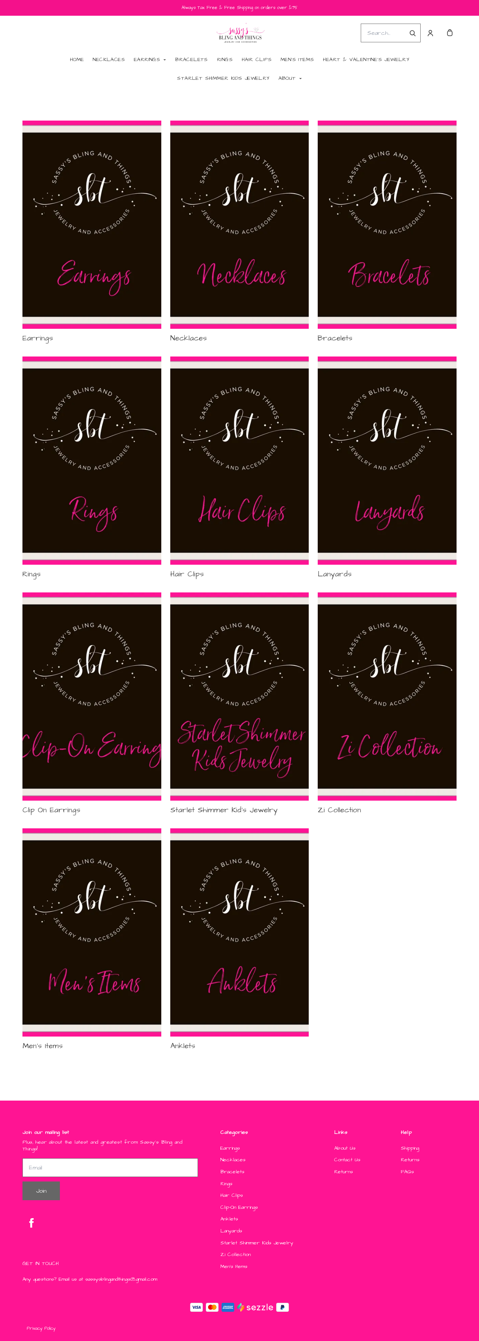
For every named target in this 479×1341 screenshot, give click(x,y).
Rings (225, 59)
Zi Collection (235, 1254)
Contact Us (347, 1159)
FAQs (407, 1171)
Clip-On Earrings (239, 1207)
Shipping (410, 1148)
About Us (345, 1148)
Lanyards (231, 1231)
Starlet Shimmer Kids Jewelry (223, 78)
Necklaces (109, 59)
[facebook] (31, 1223)
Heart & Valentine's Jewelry (366, 59)
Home (77, 59)
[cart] (450, 32)
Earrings (147, 59)
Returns (343, 1171)
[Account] (430, 32)
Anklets (229, 1219)
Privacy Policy (41, 1328)
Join (41, 1191)
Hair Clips (257, 59)
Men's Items (297, 59)
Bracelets (191, 59)
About (287, 78)
